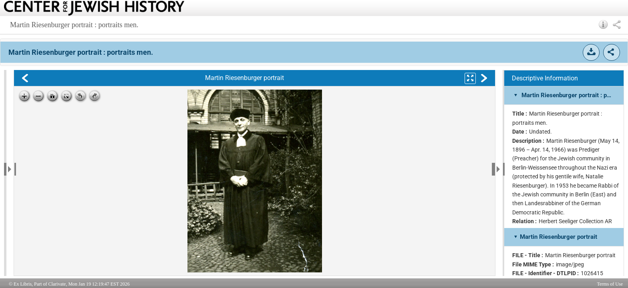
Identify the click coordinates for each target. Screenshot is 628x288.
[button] (603, 24)
